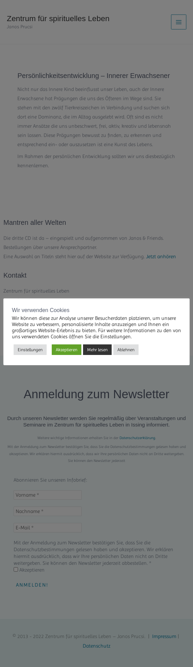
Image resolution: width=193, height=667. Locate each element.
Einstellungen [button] (30, 349)
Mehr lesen (97, 349)
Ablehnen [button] (125, 349)
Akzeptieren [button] (66, 349)
